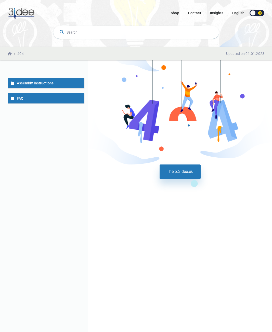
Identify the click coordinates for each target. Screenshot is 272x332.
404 (20, 54)
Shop (175, 13)
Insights (216, 13)
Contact (194, 13)
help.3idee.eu (180, 171)
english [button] (238, 13)
